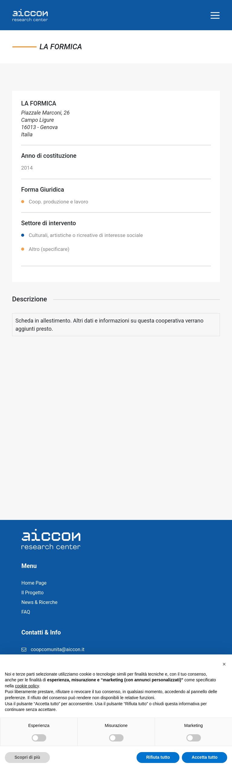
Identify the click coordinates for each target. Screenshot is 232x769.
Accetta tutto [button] (205, 757)
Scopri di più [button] (27, 757)
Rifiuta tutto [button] (158, 757)
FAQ (25, 612)
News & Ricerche (39, 602)
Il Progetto (32, 592)
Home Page (34, 583)
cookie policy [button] (27, 685)
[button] (224, 664)
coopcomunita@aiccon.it (58, 649)
